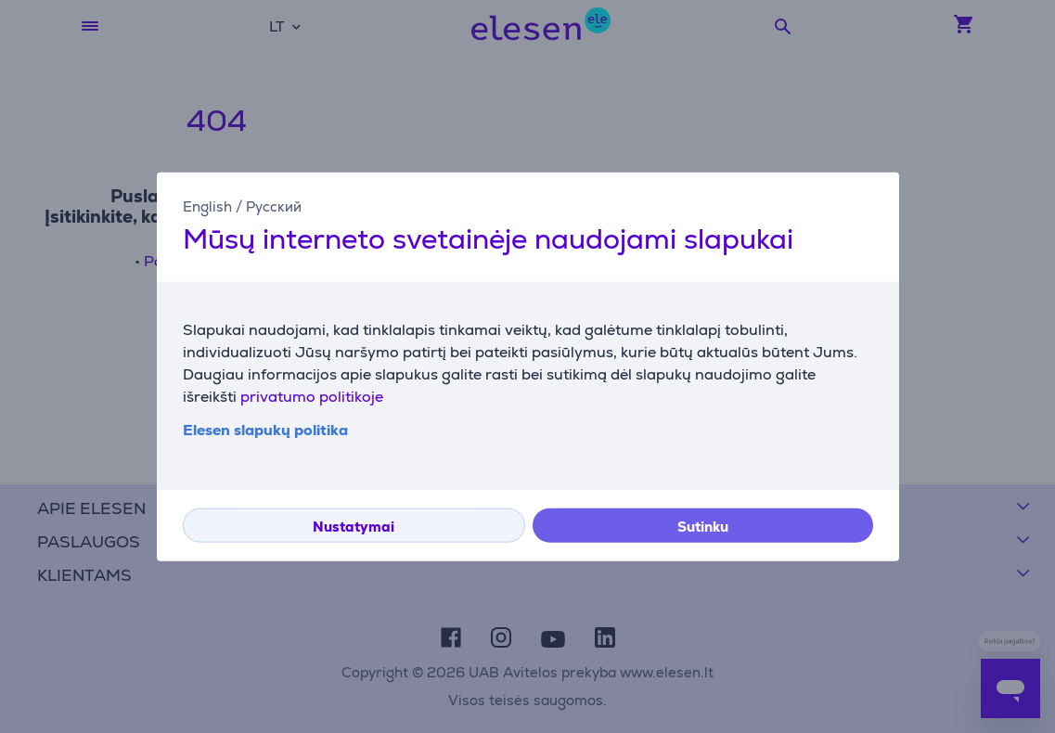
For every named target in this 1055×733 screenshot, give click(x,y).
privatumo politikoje (311, 395)
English (207, 206)
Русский (274, 206)
